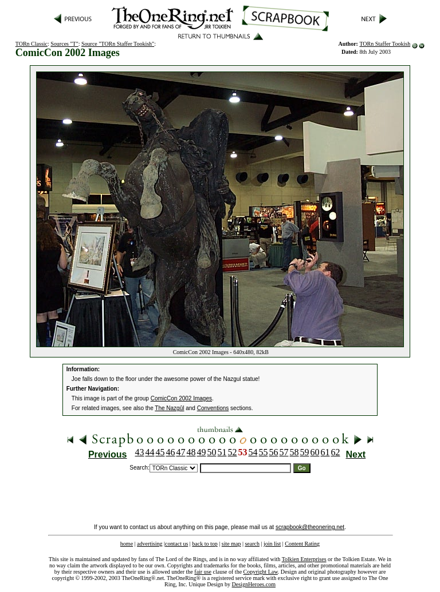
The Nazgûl (169, 408)
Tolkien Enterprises (304, 559)
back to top (204, 544)
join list (272, 544)
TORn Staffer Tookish (384, 44)
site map (231, 544)
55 (263, 452)
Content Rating (302, 544)
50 (212, 452)
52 (232, 452)
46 (170, 452)
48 (191, 452)
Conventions (213, 408)
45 (160, 452)
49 (201, 452)
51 (222, 452)
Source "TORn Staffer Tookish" (117, 44)
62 (335, 452)
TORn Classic (31, 44)
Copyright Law (260, 572)
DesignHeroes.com (254, 584)
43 (139, 452)
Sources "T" (64, 44)
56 (273, 452)
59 (304, 452)
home (126, 544)
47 (181, 452)
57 (284, 452)
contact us (176, 544)
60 (315, 452)
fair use (202, 572)
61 (325, 452)
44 (150, 452)
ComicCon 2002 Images (181, 398)
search (252, 544)
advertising (149, 544)
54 (253, 452)
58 (294, 452)
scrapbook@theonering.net (310, 527)
